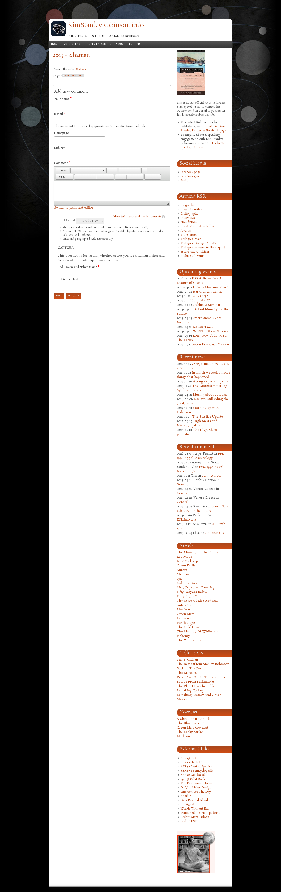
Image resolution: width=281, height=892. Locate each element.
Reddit (185, 181)
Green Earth (186, 565)
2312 (179, 579)
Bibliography (189, 214)
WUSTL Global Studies (210, 331)
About (120, 44)
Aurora (182, 570)
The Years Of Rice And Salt (197, 601)
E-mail (59, 114)
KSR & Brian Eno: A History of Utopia (199, 280)
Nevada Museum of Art (210, 287)
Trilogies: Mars (191, 239)
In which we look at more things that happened (203, 375)
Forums (135, 44)
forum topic (74, 75)
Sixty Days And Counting (196, 587)
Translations (189, 235)
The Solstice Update (207, 417)
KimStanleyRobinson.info (106, 25)
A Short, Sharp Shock (193, 719)
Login (149, 44)
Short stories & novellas (197, 226)
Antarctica (184, 605)
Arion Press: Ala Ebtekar (211, 344)
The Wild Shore (189, 640)
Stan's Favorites (98, 44)
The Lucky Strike (190, 732)
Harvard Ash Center (208, 292)
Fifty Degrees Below (192, 592)
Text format (67, 220)
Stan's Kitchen (187, 660)
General (182, 484)
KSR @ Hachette (192, 762)
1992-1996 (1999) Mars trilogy (201, 455)
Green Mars (185, 614)
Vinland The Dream (191, 668)
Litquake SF (201, 300)
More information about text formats (137, 217)
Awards (186, 231)
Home (55, 44)
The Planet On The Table (196, 686)
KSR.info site (186, 519)
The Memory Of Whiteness (197, 631)
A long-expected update (211, 381)
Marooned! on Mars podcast (200, 813)
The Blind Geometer (192, 723)
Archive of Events (192, 256)
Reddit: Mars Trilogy (195, 817)
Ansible (186, 796)
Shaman (183, 574)
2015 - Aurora (211, 475)
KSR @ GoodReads (193, 775)
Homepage (61, 133)
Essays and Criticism (195, 252)
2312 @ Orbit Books (193, 779)
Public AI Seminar (206, 305)
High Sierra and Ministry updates (197, 423)
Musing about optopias (210, 395)
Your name (62, 99)
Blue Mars (184, 609)
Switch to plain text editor (73, 208)
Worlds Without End (195, 809)
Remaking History (190, 690)
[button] (62, 170)
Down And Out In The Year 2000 (201, 677)
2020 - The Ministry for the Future (202, 508)
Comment (62, 163)
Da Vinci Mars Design (196, 788)
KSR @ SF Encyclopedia (197, 771)
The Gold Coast (188, 627)
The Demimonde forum (197, 783)
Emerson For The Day (196, 792)
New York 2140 (188, 561)
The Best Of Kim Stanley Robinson (203, 664)
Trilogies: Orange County (198, 243)
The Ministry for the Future (198, 552)
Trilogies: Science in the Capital (203, 248)
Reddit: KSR (189, 821)
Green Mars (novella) (192, 728)
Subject (59, 148)
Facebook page (191, 172)
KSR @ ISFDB (190, 758)
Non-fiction (189, 222)
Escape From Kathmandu (195, 682)
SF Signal (187, 804)
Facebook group (191, 176)
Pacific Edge (186, 623)
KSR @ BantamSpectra (196, 767)
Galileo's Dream (188, 583)
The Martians (187, 673)
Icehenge (184, 636)
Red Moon (184, 557)
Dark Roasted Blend (194, 800)
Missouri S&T (203, 327)
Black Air (183, 736)
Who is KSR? (73, 44)
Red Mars (184, 618)
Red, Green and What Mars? (78, 267)
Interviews (188, 218)
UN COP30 (199, 296)
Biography (188, 205)
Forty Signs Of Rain (191, 596)
